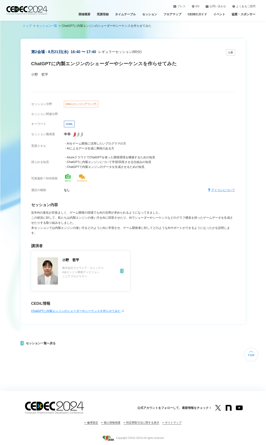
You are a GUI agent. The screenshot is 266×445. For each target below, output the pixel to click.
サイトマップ (173, 422)
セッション (149, 14)
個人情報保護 (112, 422)
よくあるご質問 (243, 6)
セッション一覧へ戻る (41, 343)
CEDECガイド (197, 14)
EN (195, 6)
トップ (27, 25)
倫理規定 (92, 422)
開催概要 (84, 14)
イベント (219, 14)
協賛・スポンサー (243, 14)
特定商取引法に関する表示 (142, 422)
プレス (179, 6)
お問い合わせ (216, 6)
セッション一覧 (46, 25)
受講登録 (103, 14)
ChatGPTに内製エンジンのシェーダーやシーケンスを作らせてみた (76, 311)
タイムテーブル (125, 14)
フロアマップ (172, 14)
